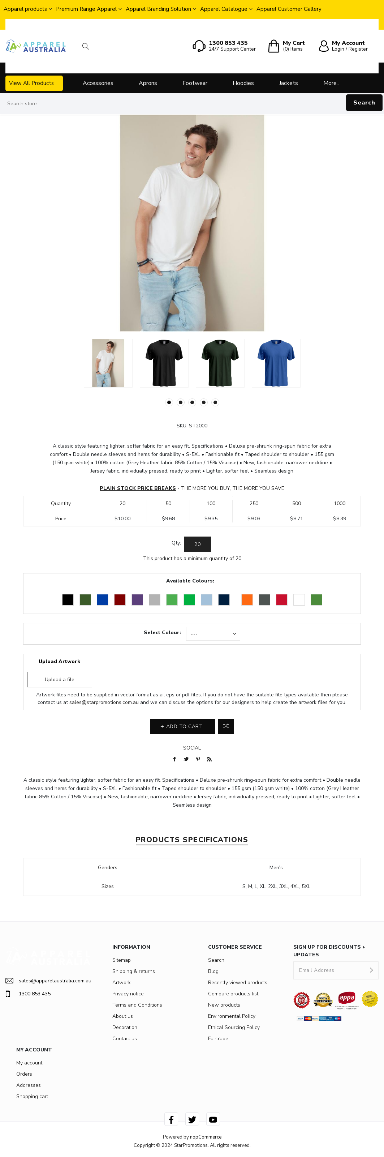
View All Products (31, 83)
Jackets (288, 83)
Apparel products (25, 9)
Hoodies (243, 83)
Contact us (124, 1038)
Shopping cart (32, 1096)
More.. (331, 83)
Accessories (98, 83)
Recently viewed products (237, 982)
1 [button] (169, 402)
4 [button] (203, 402)
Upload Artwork (59, 661)
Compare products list (233, 993)
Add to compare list (226, 726)
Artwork (121, 982)
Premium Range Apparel (86, 9)
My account (29, 1062)
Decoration (124, 1027)
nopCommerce (205, 1137)
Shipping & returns (133, 971)
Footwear (194, 83)
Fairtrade (218, 1038)
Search (364, 103)
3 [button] (192, 402)
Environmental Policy (231, 1016)
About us (122, 1016)
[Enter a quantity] (197, 544)
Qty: (176, 542)
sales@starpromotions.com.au (104, 702)
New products (224, 1005)
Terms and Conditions (137, 1005)
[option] (108, 363)
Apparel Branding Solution (158, 9)
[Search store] (192, 104)
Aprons (148, 83)
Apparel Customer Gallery (289, 9)
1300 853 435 (28, 994)
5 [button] (215, 402)
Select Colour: (162, 632)
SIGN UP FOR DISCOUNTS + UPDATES (329, 951)
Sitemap (121, 960)
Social (192, 747)
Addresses (28, 1085)
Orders (24, 1074)
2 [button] (180, 402)
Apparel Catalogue (223, 9)
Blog (213, 971)
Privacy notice (128, 993)
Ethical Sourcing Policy (234, 1027)
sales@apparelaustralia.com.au (48, 980)
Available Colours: (190, 580)
